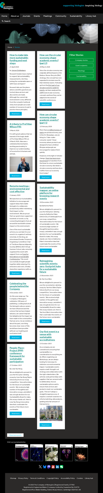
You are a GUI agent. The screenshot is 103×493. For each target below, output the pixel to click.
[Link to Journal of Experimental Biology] (51, 452)
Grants (37, 16)
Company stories (81, 60)
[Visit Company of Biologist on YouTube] (53, 466)
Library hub (91, 16)
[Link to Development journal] (21, 452)
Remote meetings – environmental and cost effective (20, 188)
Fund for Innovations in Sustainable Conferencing (19, 256)
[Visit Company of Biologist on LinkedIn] (57, 466)
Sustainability (76, 16)
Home (4, 16)
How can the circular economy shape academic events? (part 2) (50, 59)
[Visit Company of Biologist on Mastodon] (48, 467)
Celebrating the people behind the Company (19, 286)
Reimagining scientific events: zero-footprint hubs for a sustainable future (50, 266)
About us (15, 16)
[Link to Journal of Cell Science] (36, 452)
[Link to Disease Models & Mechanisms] (66, 452)
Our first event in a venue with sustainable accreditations (49, 335)
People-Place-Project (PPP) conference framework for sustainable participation (17, 354)
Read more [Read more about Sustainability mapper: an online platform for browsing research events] (46, 250)
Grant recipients (81, 65)
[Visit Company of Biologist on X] (40, 466)
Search (7, 21)
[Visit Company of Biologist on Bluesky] (44, 466)
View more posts (15, 435)
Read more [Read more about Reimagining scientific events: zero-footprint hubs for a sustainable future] (46, 321)
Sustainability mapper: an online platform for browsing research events (49, 193)
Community (60, 16)
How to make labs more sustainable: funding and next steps (19, 59)
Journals (26, 16)
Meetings (47, 16)
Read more (16, 114)
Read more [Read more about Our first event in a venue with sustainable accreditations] (46, 425)
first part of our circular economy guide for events (50, 87)
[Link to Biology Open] (81, 452)
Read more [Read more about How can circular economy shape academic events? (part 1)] (46, 177)
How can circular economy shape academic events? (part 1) (49, 118)
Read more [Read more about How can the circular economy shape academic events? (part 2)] (46, 104)
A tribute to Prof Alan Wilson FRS (21, 125)
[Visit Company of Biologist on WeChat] (61, 468)
